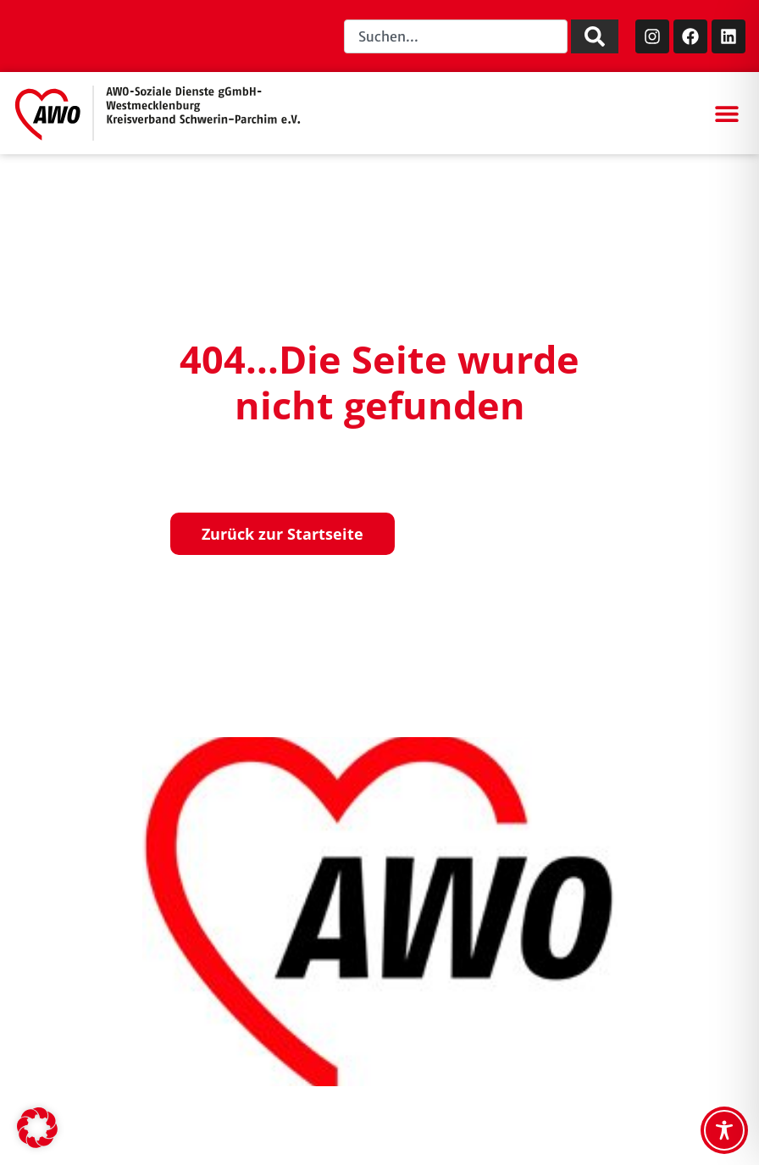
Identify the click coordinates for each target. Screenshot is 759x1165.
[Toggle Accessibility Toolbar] (724, 1130)
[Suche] (594, 36)
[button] (726, 113)
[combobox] (456, 36)
